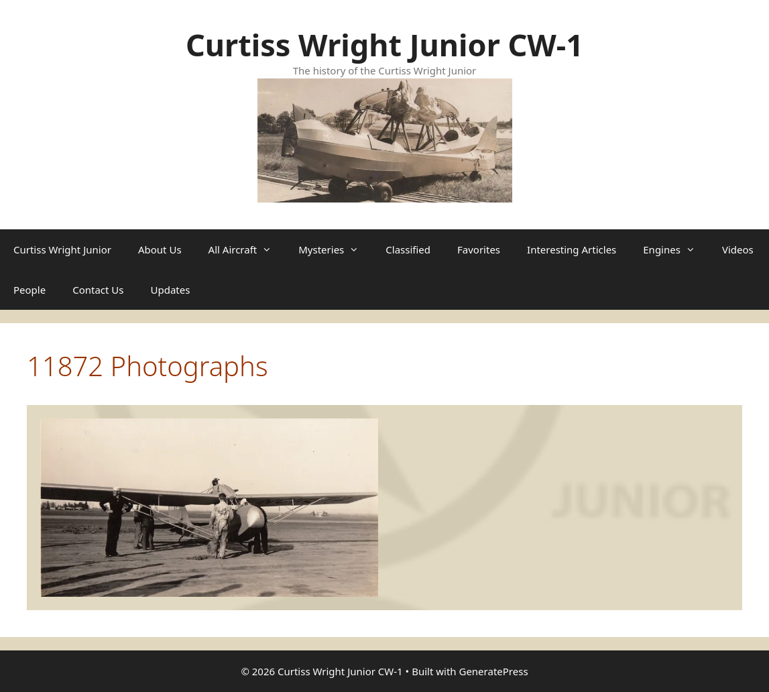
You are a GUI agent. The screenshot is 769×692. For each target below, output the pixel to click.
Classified (408, 249)
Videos (738, 249)
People (29, 289)
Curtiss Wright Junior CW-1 (384, 44)
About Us (160, 249)
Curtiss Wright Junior (62, 249)
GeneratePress (493, 671)
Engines (676, 249)
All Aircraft (247, 249)
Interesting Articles (571, 249)
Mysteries (335, 249)
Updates (170, 289)
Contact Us (97, 289)
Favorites (478, 249)
